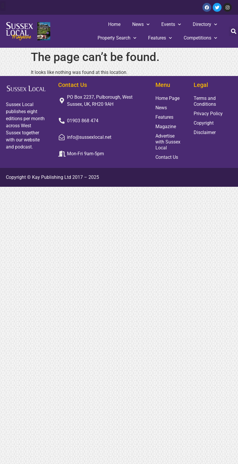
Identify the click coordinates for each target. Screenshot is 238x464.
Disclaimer (205, 132)
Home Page (167, 98)
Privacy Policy (208, 113)
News (141, 24)
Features (160, 37)
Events (171, 24)
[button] (3, 6)
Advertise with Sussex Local (167, 142)
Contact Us (166, 157)
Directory (205, 24)
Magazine (165, 126)
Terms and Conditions (205, 101)
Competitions (200, 37)
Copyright (204, 123)
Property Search (117, 37)
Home (114, 24)
